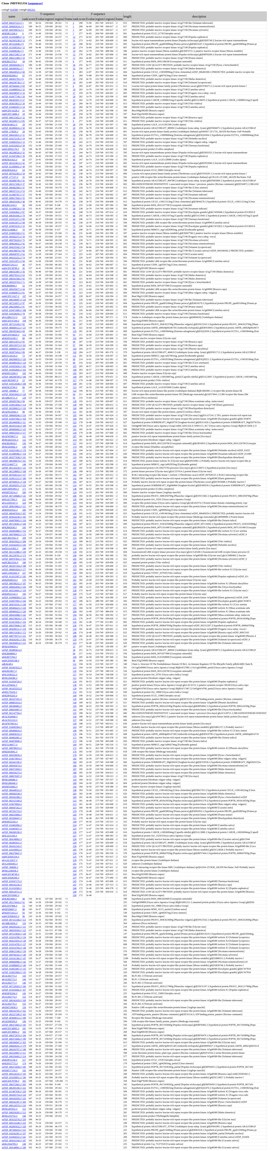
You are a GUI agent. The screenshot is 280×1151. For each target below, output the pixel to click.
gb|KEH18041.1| (10, 751)
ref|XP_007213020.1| (12, 933)
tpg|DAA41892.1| (10, 548)
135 (74, 776)
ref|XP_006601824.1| (12, 569)
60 (23, 72)
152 (74, 692)
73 (74, 310)
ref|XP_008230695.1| (12, 306)
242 (24, 615)
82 (74, 278)
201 (74, 580)
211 (74, 411)
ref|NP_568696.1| (10, 867)
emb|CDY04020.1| (10, 334)
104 (24, 320)
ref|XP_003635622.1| (12, 541)
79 (23, 215)
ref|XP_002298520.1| (12, 152)
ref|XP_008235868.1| (12, 814)
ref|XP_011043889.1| (12, 37)
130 (24, 446)
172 (24, 632)
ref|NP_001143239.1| (12, 468)
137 (74, 510)
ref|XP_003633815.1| (12, 103)
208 (24, 541)
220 (24, 608)
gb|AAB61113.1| (10, 317)
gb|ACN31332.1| (10, 720)
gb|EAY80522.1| (9, 674)
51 (74, 198)
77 (74, 282)
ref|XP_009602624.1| (12, 26)
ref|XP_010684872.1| (12, 292)
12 (74, 37)
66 (74, 233)
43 (23, 159)
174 (74, 446)
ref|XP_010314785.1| (12, 944)
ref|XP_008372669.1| (12, 769)
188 (24, 566)
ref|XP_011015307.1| (12, 576)
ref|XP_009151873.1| (12, 341)
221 (24, 499)
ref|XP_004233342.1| (12, 247)
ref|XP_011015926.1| (12, 622)
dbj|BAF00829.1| (10, 646)
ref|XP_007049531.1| (12, 482)
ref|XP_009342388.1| (12, 797)
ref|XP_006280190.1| (12, 832)
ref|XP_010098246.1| (12, 51)
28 (74, 124)
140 (74, 695)
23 (74, 107)
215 (24, 643)
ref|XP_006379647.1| (12, 853)
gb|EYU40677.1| (10, 744)
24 (74, 103)
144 (74, 702)
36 (74, 65)
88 (74, 268)
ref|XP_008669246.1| (12, 415)
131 (24, 468)
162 (74, 475)
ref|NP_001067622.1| (12, 667)
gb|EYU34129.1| (10, 355)
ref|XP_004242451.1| (12, 639)
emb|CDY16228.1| (10, 110)
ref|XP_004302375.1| (12, 236)
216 (24, 622)
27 (74, 93)
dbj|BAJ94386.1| (10, 678)
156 (74, 716)
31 (23, 135)
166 (74, 524)
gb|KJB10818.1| (9, 443)
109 (74, 383)
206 (74, 496)
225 (74, 828)
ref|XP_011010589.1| (12, 888)
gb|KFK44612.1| (10, 124)
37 (74, 138)
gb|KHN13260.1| (10, 373)
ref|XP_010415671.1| (12, 222)
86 (74, 285)
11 (23, 37)
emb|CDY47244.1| (10, 320)
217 (74, 380)
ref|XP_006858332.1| (12, 734)
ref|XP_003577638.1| (12, 457)
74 (74, 247)
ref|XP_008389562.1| (12, 68)
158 (24, 482)
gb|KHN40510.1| (10, 580)
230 (24, 611)
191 (24, 457)
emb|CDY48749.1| (10, 874)
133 (74, 576)
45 (74, 156)
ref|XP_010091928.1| (12, 233)
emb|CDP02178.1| (10, 149)
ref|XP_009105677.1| (12, 289)
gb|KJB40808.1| (9, 285)
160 (74, 408)
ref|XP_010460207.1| (12, 107)
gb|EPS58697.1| (9, 909)
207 (74, 436)
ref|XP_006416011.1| (12, 135)
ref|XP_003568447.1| (12, 818)
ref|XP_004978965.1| (12, 520)
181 (74, 429)
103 (74, 348)
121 (24, 436)
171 (24, 489)
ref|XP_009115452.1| (12, 117)
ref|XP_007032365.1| (12, 173)
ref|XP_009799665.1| (12, 534)
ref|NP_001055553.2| (12, 688)
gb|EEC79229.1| (9, 692)
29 (23, 124)
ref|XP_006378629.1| (12, 618)
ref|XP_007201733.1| (12, 811)
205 (74, 849)
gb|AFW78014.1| (10, 723)
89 (23, 352)
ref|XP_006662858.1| (12, 587)
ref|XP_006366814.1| (12, 643)
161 (24, 461)
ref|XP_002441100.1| (12, 762)
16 (74, 82)
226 (24, 587)
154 (24, 453)
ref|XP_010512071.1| (12, 261)
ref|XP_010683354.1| (12, 142)
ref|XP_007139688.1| (12, 496)
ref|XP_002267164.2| (12, 566)
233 (24, 485)
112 (24, 334)
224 (24, 503)
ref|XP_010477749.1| (12, 96)
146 (74, 471)
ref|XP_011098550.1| (12, 208)
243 (24, 527)
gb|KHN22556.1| (10, 821)
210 (74, 629)
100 (24, 383)
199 (74, 821)
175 (24, 534)
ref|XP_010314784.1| (12, 947)
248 (74, 888)
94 (23, 261)
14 (74, 44)
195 (74, 415)
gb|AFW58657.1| (10, 436)
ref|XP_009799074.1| (12, 30)
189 (74, 783)
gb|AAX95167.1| (10, 503)
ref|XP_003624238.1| (12, 517)
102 (74, 352)
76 (23, 229)
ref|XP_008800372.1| (12, 348)
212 (74, 800)
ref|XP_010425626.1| (12, 366)
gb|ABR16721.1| (10, 397)
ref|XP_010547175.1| (12, 881)
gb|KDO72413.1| (10, 264)
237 (74, 877)
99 (74, 341)
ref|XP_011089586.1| (12, 453)
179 (74, 566)
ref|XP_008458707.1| (12, 254)
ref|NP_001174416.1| (12, 902)
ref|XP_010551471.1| (12, 219)
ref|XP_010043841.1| (12, 212)
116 (24, 415)
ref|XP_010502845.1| (12, 369)
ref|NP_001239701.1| (12, 555)
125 (24, 429)
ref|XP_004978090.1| (12, 741)
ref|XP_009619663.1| (12, 506)
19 (74, 51)
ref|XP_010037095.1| (12, 601)
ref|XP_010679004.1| (12, 804)
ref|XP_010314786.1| (12, 937)
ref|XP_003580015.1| (12, 408)
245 (24, 576)
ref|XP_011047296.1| (12, 156)
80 (74, 327)
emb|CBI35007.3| (10, 380)
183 (24, 517)
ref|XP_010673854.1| (12, 758)
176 (24, 580)
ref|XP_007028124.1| (12, 475)
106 (74, 369)
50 (74, 191)
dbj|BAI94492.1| (10, 446)
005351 (31, 9)
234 (74, 853)
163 (24, 559)
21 (74, 100)
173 (24, 555)
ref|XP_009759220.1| (12, 240)
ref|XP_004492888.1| (12, 531)
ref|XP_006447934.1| (12, 513)
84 (23, 348)
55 (23, 198)
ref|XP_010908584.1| (12, 597)
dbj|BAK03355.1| (10, 439)
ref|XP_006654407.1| (12, 709)
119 (74, 457)
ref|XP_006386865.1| (12, 706)
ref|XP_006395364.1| (12, 331)
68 (23, 222)
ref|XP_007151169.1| (12, 324)
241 (74, 863)
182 (74, 758)
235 (74, 856)
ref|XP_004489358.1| (12, 362)
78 (74, 306)
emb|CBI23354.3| (10, 562)
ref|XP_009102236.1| (12, 884)
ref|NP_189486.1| (10, 390)
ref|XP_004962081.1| (12, 737)
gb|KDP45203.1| (10, 695)
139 (74, 688)
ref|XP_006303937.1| (12, 100)
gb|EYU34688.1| (10, 229)
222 (74, 422)
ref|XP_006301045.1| (12, 215)
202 (74, 559)
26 (23, 96)
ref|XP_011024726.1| (12, 681)
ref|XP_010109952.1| (12, 849)
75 (23, 240)
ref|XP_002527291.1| (12, 699)
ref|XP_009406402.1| (12, 429)
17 (74, 58)
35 (74, 68)
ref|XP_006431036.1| (12, 201)
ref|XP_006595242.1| (12, 926)
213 (74, 804)
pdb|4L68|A (7, 664)
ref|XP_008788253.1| (12, 748)
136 (74, 513)
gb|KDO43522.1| (10, 510)
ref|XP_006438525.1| (12, 72)
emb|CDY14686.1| (10, 114)
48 (74, 142)
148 (24, 464)
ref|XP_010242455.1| (12, 545)
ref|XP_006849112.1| (12, 327)
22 (23, 117)
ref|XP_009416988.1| (12, 615)
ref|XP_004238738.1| (12, 82)
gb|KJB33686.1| (9, 898)
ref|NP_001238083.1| (12, 471)
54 (74, 240)
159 (74, 587)
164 (24, 418)
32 (74, 79)
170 (24, 618)
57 (74, 180)
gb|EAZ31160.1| (9, 835)
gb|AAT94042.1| (9, 685)
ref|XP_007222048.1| (12, 44)
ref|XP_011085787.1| (12, 194)
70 (23, 149)
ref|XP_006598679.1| (12, 461)
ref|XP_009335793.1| (12, 282)
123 (74, 503)
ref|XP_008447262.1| (12, 807)
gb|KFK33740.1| (10, 387)
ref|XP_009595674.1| (12, 765)
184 (24, 524)
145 (74, 706)
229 (74, 842)
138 (74, 685)
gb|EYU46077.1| (10, 464)
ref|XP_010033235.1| (12, 226)
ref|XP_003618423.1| (12, 394)
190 (74, 555)
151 (24, 506)
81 (74, 275)
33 (74, 135)
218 (74, 432)
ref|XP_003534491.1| (12, 590)
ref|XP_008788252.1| (12, 583)
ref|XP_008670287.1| (12, 776)
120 (24, 359)
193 (74, 569)
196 (74, 608)
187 (24, 625)
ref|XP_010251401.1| (12, 450)
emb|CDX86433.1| (10, 916)
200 (24, 492)
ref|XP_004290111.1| (12, 629)
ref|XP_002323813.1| (12, 163)
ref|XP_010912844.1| (12, 404)
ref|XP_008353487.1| (12, 271)
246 (74, 632)
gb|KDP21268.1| (10, 33)
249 (74, 891)
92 (23, 243)
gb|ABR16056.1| (10, 923)
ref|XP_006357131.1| (12, 191)
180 (24, 478)
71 (74, 250)
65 (74, 205)
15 (23, 47)
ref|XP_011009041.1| (12, 166)
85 (23, 121)
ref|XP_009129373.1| (12, 345)
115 (74, 667)
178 (24, 450)
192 (74, 786)
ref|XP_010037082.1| (12, 418)
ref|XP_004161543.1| (12, 846)
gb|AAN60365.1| (10, 863)
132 (24, 317)
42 (23, 163)
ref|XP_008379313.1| (12, 275)
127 (24, 327)
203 (74, 793)
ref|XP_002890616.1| (12, 128)
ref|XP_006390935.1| (12, 359)
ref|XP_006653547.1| (12, 432)
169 (74, 744)
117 (24, 432)
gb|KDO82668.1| (10, 75)
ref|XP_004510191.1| (12, 604)
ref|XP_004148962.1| (12, 839)
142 (74, 478)
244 (24, 601)
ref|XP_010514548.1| (12, 383)
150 (24, 443)
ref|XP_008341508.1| (12, 278)
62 (74, 184)
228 (74, 839)
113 (74, 387)
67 (23, 75)
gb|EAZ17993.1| (9, 499)
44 (74, 219)
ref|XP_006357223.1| (12, 23)
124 (24, 362)
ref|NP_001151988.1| (12, 552)
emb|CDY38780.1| (10, 268)
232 (74, 425)
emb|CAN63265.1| (10, 573)
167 (74, 601)
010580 (14, 9)
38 (23, 61)
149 (74, 404)
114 (24, 404)
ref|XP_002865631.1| (12, 842)
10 (74, 47)
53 (74, 187)
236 (24, 545)
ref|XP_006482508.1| (12, 187)
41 (23, 180)
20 (74, 96)
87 (23, 212)
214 (74, 439)
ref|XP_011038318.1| (12, 47)
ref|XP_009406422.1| (12, 611)
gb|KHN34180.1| (10, 338)
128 (74, 401)
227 (24, 573)
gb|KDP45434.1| (10, 170)
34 (74, 131)
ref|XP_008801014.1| (12, 702)
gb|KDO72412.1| (10, 912)
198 (74, 790)
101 (74, 338)
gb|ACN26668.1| (10, 716)
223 (74, 643)
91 (74, 289)
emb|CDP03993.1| (10, 489)
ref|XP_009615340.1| (12, 951)
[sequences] (35, 3)
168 (24, 471)
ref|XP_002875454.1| (12, 352)
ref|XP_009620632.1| (12, 243)
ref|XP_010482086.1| (12, 825)
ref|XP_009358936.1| (12, 755)
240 (24, 548)
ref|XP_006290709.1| (12, 376)
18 (74, 89)
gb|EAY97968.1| (9, 905)
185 (74, 534)
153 (24, 531)
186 (24, 562)
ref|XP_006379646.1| (12, 625)
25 (23, 89)
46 (74, 215)
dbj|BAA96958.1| (10, 870)
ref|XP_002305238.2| (12, 40)
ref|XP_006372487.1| (12, 54)
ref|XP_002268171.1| (12, 121)
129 (24, 397)
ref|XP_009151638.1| (12, 632)
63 (74, 177)
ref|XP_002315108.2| (12, 800)
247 (74, 884)
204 (74, 531)
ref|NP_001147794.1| (12, 713)
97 (23, 303)
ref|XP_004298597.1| (12, 93)
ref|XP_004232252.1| (12, 257)
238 (74, 590)
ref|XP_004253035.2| (12, 940)
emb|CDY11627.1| (10, 296)
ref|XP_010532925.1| (12, 145)
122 (74, 390)
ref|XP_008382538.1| (12, 793)
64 (23, 170)
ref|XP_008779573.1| (12, 636)
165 (74, 482)
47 (74, 152)
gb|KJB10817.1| (9, 671)
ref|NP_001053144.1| (12, 425)
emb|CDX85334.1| (10, 856)
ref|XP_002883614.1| (12, 650)
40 (74, 159)
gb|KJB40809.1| (9, 653)
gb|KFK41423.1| (10, 159)
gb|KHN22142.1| (10, 594)
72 (74, 226)
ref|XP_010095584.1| (12, 727)
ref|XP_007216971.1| (12, 303)
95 (23, 341)
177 (24, 569)
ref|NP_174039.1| (10, 131)
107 (24, 296)
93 (74, 334)
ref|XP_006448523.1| (12, 790)
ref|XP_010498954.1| (12, 89)
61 (74, 317)
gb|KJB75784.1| (9, 657)
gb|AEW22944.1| (10, 411)
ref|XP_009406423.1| (12, 608)
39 (23, 156)
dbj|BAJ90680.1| (10, 779)
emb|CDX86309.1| (10, 877)
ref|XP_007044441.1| (12, 86)
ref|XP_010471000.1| (12, 310)
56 (74, 222)
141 (74, 453)
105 (24, 373)
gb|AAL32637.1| (10, 860)
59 (74, 173)
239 (24, 552)
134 (74, 681)
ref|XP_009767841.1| (12, 559)
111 (74, 355)
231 (74, 618)
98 (74, 324)
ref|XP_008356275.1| (12, 772)
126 (24, 394)
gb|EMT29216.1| (10, 492)
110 (24, 299)
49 (23, 166)
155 (74, 713)
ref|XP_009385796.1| (12, 401)
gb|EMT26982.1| (10, 786)
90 (23, 219)
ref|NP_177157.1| (10, 177)
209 (24, 538)
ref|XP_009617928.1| (12, 198)
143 (74, 779)
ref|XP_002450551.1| (12, 485)
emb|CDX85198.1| (10, 660)
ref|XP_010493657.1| (12, 828)
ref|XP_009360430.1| (12, 65)
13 (23, 40)
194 (74, 615)
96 (74, 660)
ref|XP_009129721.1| (12, 891)
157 (24, 475)
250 (74, 895)
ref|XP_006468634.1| (12, 730)
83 (23, 86)
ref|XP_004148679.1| (12, 250)
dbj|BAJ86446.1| (10, 783)
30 (74, 114)
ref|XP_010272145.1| (12, 138)
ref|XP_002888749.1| (12, 180)
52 (74, 229)
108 (24, 310)
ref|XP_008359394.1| (12, 930)
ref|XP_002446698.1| (12, 422)
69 (74, 296)
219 (24, 629)
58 (23, 145)
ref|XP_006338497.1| (12, 299)
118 (24, 408)
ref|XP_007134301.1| (12, 524)
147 (74, 461)
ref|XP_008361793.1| (12, 79)
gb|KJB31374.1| (9, 61)
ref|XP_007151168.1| (12, 919)
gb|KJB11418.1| (9, 205)
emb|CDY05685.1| (10, 895)
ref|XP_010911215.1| (12, 478)
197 (74, 468)
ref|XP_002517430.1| (12, 184)
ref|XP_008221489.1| (12, 58)
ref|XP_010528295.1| (12, 313)
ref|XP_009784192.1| (12, 954)
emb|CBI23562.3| (10, 538)
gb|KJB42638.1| (9, 527)
